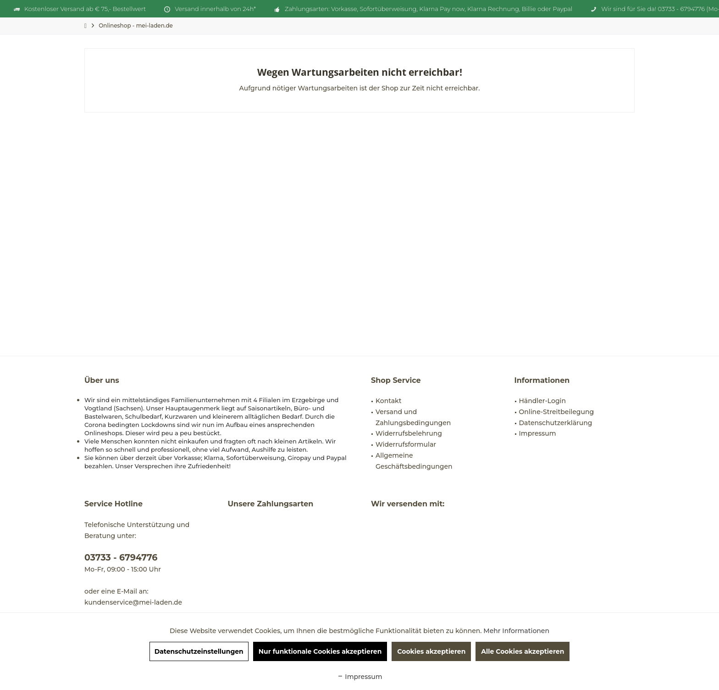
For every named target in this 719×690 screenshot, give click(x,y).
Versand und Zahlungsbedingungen (413, 417)
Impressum (537, 433)
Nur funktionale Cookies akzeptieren (320, 651)
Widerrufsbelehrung (409, 433)
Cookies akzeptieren (431, 651)
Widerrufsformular (406, 444)
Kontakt (388, 401)
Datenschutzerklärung (555, 423)
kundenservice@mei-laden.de (133, 602)
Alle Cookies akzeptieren (522, 651)
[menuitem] (135, 25)
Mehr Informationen (516, 631)
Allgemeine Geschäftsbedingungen (414, 461)
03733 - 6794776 (120, 557)
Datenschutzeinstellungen (199, 651)
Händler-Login (542, 401)
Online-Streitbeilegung (556, 412)
